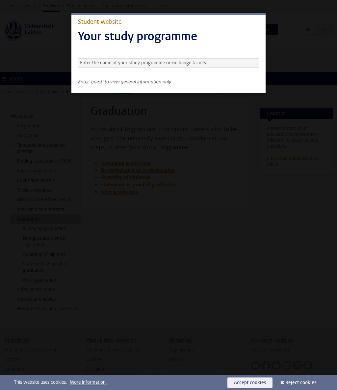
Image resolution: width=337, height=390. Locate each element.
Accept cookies (250, 382)
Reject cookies (300, 382)
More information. (88, 382)
